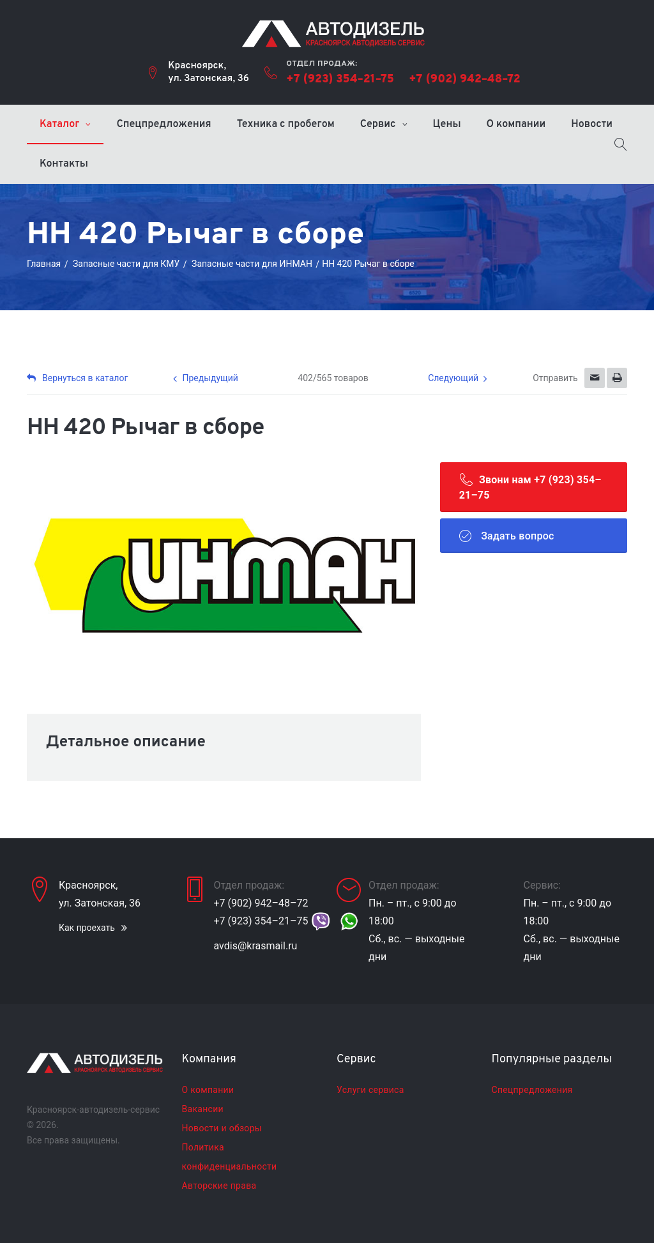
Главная (44, 264)
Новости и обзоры (222, 1128)
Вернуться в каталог (77, 378)
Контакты (64, 164)
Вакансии (203, 1109)
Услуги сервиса (370, 1090)
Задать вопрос (506, 535)
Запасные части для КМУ (126, 264)
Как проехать (87, 927)
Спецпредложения (163, 124)
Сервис (378, 124)
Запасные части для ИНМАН (252, 264)
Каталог (59, 124)
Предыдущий (210, 378)
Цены (447, 124)
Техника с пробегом (286, 124)
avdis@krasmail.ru (256, 946)
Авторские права (219, 1185)
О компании (516, 124)
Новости (591, 124)
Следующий (453, 378)
